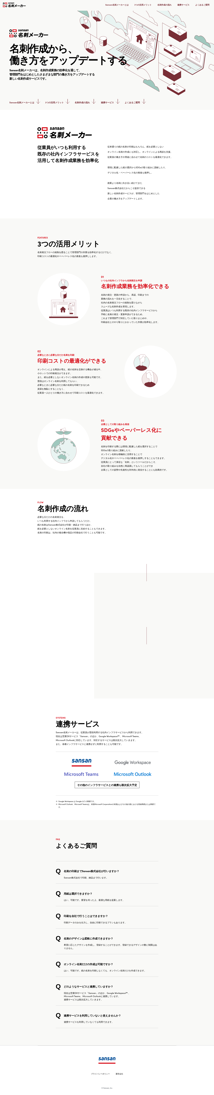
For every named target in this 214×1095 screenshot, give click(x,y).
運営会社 (119, 1073)
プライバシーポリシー (100, 1073)
